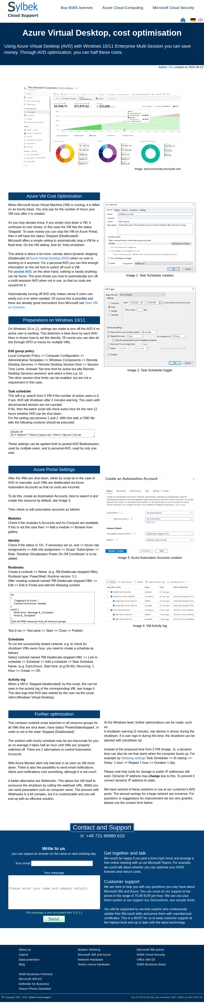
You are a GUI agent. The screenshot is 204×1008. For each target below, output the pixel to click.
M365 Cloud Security (151, 960)
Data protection (29, 965)
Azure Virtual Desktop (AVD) (50, 258)
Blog (22, 970)
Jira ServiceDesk (156, 900)
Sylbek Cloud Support (40, 1003)
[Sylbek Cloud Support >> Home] (22, 15)
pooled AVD (22, 271)
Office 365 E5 (146, 965)
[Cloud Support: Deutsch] (193, 21)
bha (171, 67)
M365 (180, 867)
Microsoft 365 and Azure (94, 960)
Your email (54, 863)
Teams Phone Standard (35, 994)
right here (165, 858)
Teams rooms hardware (94, 970)
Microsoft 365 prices (150, 955)
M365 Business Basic (151, 970)
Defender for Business (34, 989)
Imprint (23, 960)
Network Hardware (90, 965)
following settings (133, 758)
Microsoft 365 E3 (30, 984)
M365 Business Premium (36, 980)
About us (25, 955)
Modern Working (89, 955)
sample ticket (185, 900)
